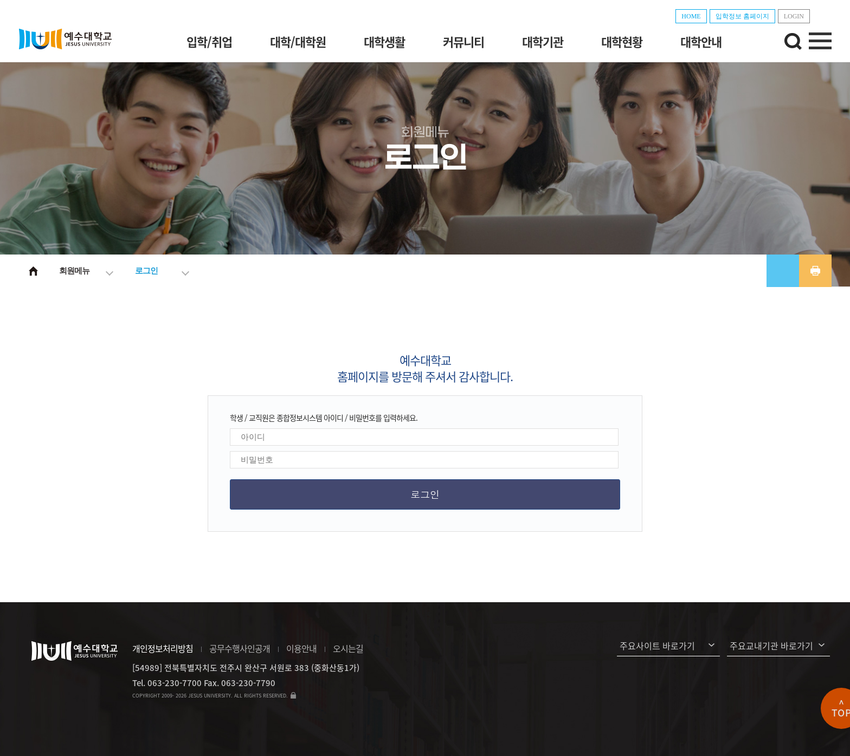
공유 (783, 271)
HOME (690, 16)
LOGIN (794, 16)
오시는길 (348, 648)
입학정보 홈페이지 (742, 16)
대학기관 (542, 41)
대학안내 (701, 41)
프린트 (815, 271)
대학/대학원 (298, 41)
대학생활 (384, 41)
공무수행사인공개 (239, 648)
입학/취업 (209, 41)
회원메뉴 (74, 270)
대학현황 (621, 41)
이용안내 (301, 648)
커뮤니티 (463, 41)
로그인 (146, 270)
